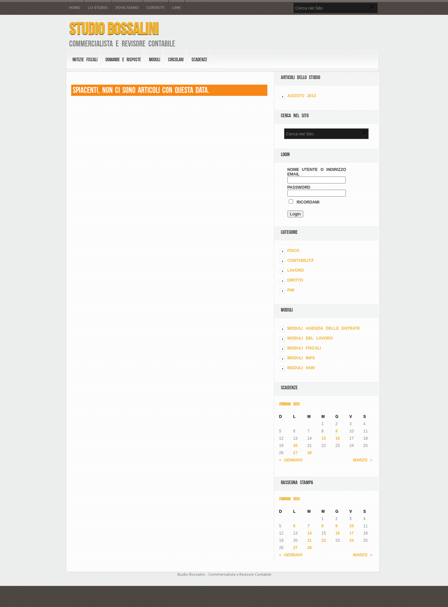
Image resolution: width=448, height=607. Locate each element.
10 (351, 526)
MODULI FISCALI (304, 348)
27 (295, 453)
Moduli (154, 59)
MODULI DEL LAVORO (310, 338)
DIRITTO (295, 280)
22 (323, 540)
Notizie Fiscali (85, 59)
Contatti (155, 8)
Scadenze (199, 59)
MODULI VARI (301, 368)
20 (295, 445)
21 (309, 540)
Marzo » (363, 460)
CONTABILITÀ (300, 260)
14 (309, 533)
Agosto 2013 (301, 96)
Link (176, 8)
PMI (290, 290)
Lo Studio (98, 8)
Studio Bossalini (114, 29)
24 (351, 540)
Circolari (176, 59)
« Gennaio (291, 460)
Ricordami (304, 202)
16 (337, 438)
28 (309, 453)
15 (323, 438)
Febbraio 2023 (289, 404)
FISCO (293, 250)
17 (351, 533)
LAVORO (295, 270)
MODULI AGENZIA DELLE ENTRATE (323, 328)
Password (299, 187)
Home (74, 8)
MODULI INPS (301, 358)
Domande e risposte (123, 59)
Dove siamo (126, 8)
